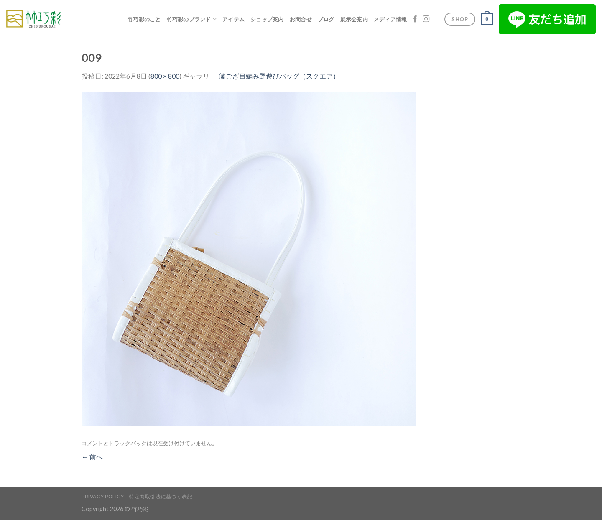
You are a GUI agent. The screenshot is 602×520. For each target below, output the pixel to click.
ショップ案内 (267, 19)
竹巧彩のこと (144, 19)
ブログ (326, 19)
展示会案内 (354, 19)
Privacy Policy (103, 496)
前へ (92, 457)
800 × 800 (164, 76)
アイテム (233, 19)
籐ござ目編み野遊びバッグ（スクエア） (279, 76)
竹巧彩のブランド (192, 19)
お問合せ (301, 19)
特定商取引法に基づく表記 (160, 496)
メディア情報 (390, 19)
